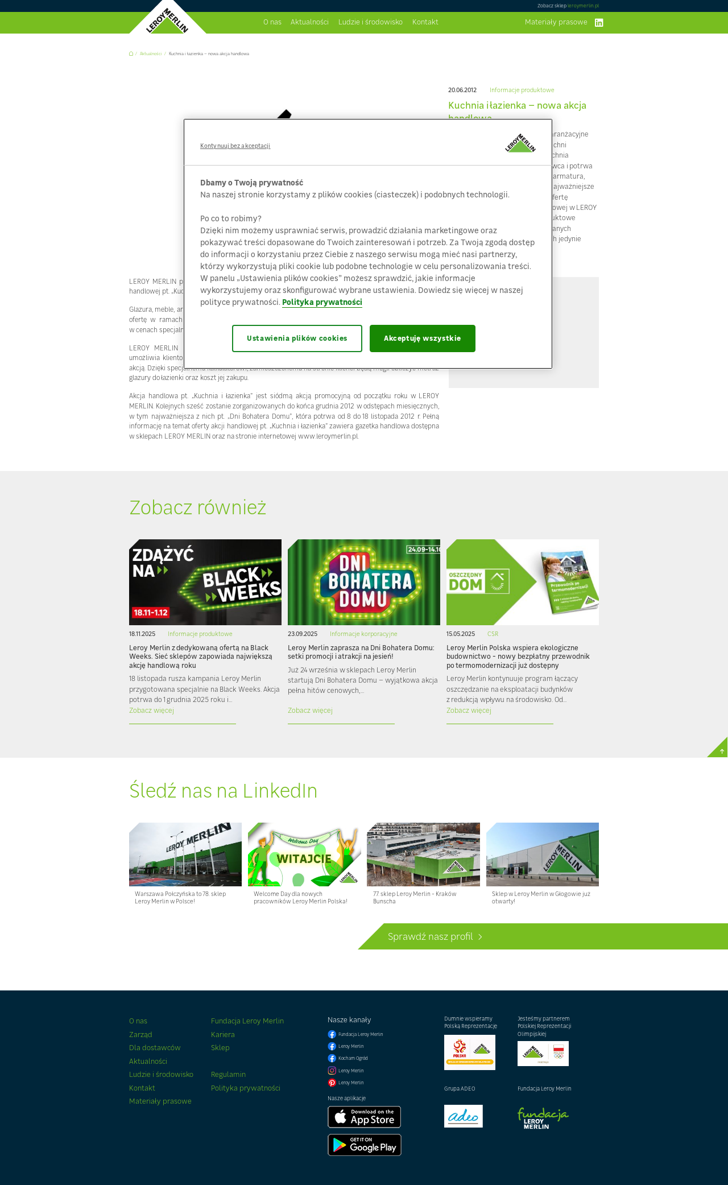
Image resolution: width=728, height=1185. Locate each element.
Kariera (223, 1034)
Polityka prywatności (245, 1088)
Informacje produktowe (522, 90)
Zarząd (140, 1034)
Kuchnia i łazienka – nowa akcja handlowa (209, 53)
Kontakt (425, 22)
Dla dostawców (155, 1047)
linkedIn (598, 22)
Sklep (220, 1047)
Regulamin (228, 1074)
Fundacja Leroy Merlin (247, 1021)
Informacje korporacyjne (364, 634)
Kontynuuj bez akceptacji (235, 145)
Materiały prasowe (556, 22)
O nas (272, 22)
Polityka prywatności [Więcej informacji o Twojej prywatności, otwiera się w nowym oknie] (322, 302)
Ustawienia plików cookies (297, 338)
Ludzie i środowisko (370, 22)
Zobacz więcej (151, 710)
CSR (492, 634)
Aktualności (310, 22)
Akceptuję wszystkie (422, 338)
